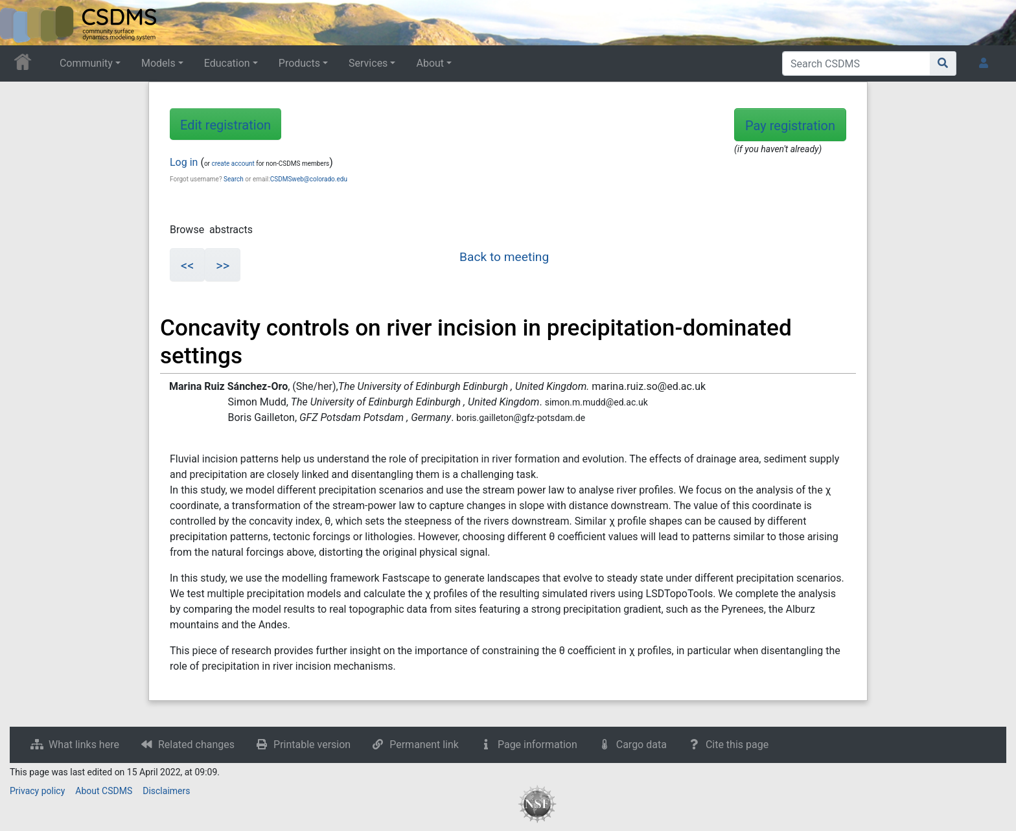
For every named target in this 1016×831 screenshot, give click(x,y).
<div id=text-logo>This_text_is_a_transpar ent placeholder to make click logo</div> (20, 23)
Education (227, 63)
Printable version (312, 744)
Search (234, 179)
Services (368, 63)
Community (86, 63)
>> (222, 265)
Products (299, 63)
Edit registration (225, 125)
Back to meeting (504, 256)
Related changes (196, 744)
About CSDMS (103, 791)
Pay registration (790, 125)
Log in (184, 162)
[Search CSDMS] (856, 63)
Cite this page (737, 744)
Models (158, 63)
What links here (84, 744)
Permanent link (424, 744)
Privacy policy (37, 791)
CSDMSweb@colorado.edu (308, 179)
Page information (537, 744)
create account (232, 163)
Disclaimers (166, 791)
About (430, 63)
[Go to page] (943, 63)
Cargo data (641, 744)
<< (187, 265)
